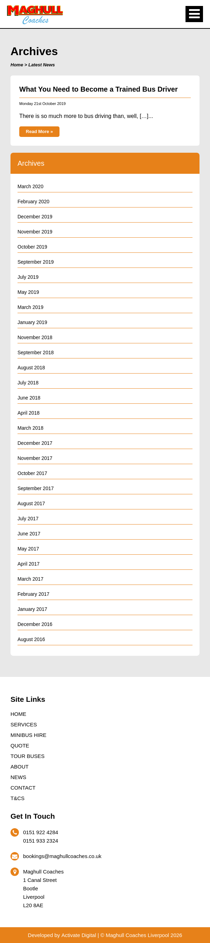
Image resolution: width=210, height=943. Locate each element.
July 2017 (28, 518)
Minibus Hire (28, 735)
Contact (22, 788)
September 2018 (36, 352)
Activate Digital (78, 935)
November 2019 (35, 232)
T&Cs (17, 798)
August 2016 (31, 639)
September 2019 (36, 262)
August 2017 (31, 503)
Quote (19, 746)
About (19, 767)
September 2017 (36, 488)
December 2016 (35, 624)
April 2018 (29, 413)
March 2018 (30, 428)
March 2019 (30, 307)
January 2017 (32, 609)
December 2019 (35, 216)
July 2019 (28, 277)
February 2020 (33, 201)
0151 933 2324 (40, 841)
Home (16, 64)
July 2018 (28, 382)
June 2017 (29, 533)
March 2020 (30, 186)
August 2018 (31, 367)
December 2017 (35, 443)
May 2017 (28, 549)
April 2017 (29, 564)
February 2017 (33, 594)
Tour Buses (27, 756)
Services (23, 724)
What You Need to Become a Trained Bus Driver (98, 89)
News (18, 777)
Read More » (39, 131)
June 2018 (29, 398)
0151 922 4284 (40, 832)
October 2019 (32, 247)
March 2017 (30, 579)
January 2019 (32, 322)
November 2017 (35, 458)
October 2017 (32, 473)
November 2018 (35, 337)
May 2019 (28, 292)
